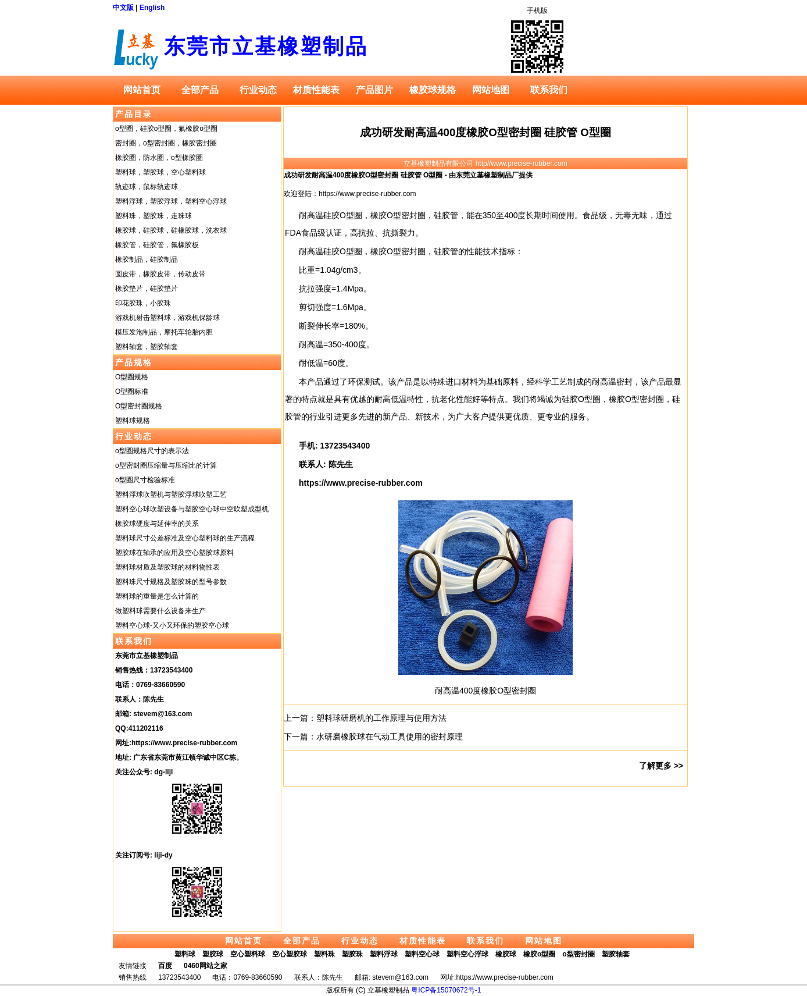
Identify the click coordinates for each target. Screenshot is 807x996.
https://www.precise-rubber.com (184, 743)
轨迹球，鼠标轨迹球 (146, 187)
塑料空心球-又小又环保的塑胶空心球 (172, 625)
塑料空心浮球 (467, 954)
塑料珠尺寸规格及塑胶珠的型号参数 (171, 582)
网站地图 (490, 90)
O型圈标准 (131, 391)
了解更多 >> (661, 765)
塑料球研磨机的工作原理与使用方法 (381, 718)
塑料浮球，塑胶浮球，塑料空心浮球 (171, 201)
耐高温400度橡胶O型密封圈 (485, 690)
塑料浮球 (384, 954)
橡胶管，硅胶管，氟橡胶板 (157, 245)
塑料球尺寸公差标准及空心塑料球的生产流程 (185, 538)
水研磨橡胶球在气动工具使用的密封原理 (389, 736)
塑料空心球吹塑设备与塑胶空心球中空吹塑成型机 (192, 509)
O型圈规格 (131, 377)
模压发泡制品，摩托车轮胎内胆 (164, 332)
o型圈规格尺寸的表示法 (152, 451)
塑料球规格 (132, 421)
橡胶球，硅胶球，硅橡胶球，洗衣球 (171, 230)
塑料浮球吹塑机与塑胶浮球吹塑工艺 (171, 494)
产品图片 (374, 90)
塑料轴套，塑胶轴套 (146, 347)
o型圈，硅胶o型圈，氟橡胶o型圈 (166, 128)
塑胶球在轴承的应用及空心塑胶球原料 (174, 553)
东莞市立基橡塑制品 (266, 46)
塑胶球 (212, 954)
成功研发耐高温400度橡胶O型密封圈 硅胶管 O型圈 (485, 132)
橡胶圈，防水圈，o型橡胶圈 (159, 158)
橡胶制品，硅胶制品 (146, 259)
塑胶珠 (352, 954)
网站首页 (141, 90)
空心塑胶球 (289, 954)
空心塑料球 (247, 954)
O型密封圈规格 (138, 406)
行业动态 (258, 90)
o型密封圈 (578, 954)
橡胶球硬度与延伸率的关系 (157, 524)
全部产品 (200, 90)
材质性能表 (316, 90)
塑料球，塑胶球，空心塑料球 (160, 172)
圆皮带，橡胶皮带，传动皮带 (160, 274)
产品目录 (133, 114)
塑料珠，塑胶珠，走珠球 (153, 216)
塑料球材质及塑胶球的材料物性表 (167, 567)
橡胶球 (505, 954)
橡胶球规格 (432, 90)
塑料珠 (324, 954)
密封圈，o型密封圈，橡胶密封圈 (166, 143)
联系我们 (548, 90)
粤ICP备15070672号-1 (446, 990)
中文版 (123, 7)
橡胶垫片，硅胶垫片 (146, 288)
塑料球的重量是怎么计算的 (157, 596)
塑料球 (184, 954)
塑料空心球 (422, 954)
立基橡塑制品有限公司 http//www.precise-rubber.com (485, 163)
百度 (165, 966)
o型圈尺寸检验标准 (145, 480)
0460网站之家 (205, 966)
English (152, 7)
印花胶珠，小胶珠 (143, 303)
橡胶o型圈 (539, 954)
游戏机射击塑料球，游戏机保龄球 (167, 318)
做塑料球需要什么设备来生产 (160, 611)
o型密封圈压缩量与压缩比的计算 (166, 465)
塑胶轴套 (616, 954)
